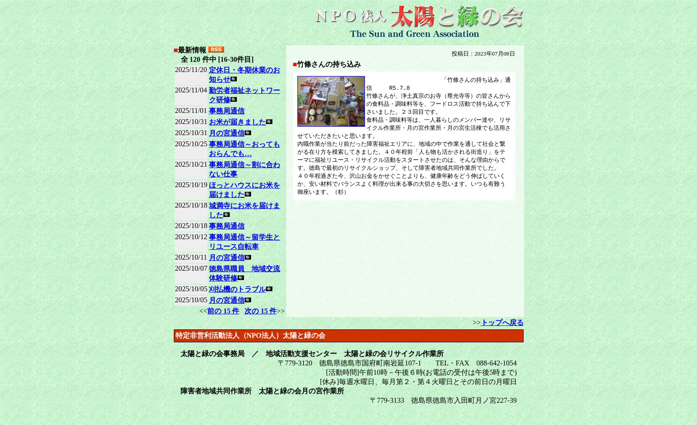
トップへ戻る (502, 322)
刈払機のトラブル (237, 289)
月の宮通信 (226, 133)
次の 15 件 (260, 311)
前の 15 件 (223, 311)
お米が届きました (237, 122)
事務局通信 (226, 111)
